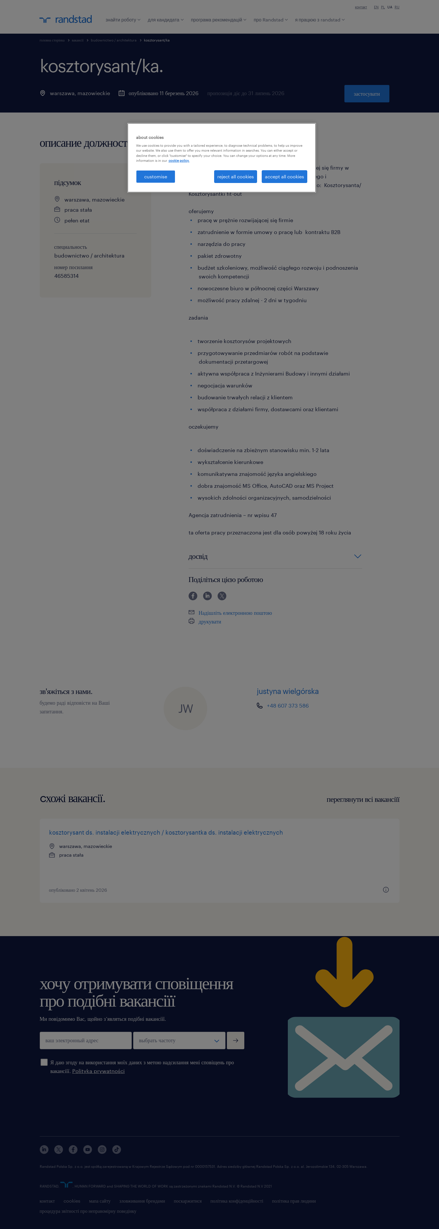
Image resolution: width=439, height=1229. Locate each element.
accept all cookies (284, 176)
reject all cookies (235, 176)
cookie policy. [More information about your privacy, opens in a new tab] (179, 160)
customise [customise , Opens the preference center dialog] (155, 176)
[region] (221, 158)
